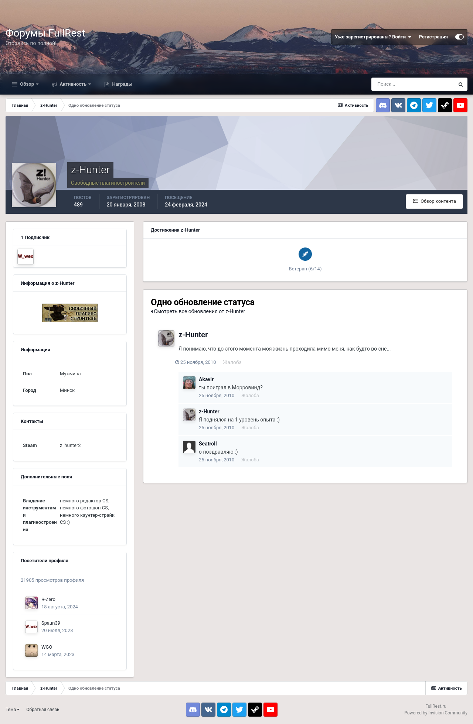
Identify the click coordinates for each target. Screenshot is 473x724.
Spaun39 (50, 623)
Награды (121, 84)
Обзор (27, 84)
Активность (73, 84)
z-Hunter (193, 334)
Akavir (206, 379)
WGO (46, 647)
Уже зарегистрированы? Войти (373, 37)
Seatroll (208, 444)
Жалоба (235, 362)
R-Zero (48, 599)
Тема (13, 709)
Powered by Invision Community (435, 713)
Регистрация (433, 37)
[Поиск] (412, 84)
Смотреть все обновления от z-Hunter (198, 311)
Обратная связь (42, 709)
